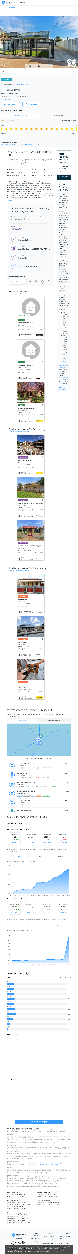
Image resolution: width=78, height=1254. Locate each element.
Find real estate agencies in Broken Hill (48, 1204)
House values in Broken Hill (15, 1206)
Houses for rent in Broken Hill (46, 1194)
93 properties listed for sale (64, 362)
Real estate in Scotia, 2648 (15, 1217)
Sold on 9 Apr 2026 (23, 358)
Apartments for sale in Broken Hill (17, 1196)
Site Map (35, 1242)
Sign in (20, 266)
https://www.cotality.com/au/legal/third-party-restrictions (43, 1164)
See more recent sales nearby (17, 294)
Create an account (48, 1237)
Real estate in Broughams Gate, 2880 (18, 1222)
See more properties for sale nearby (19, 431)
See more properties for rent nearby (19, 571)
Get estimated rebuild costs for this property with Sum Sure (20, 144)
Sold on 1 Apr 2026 (23, 401)
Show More (10, 200)
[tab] (17, 856)
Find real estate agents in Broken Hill (48, 1202)
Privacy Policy (51, 1251)
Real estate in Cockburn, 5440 (16, 1220)
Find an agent (35, 1238)
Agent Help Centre (48, 1243)
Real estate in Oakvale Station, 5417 (18, 1219)
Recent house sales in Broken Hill (17, 1202)
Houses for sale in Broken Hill (16, 1194)
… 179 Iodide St (12, 8)
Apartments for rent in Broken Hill (47, 1196)
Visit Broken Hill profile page (39, 1122)
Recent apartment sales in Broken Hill (18, 1204)
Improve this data (6, 99)
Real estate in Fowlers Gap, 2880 (17, 1215)
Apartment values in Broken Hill (16, 1208)
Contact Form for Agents (48, 1240)
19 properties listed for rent (64, 365)
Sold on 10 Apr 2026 (24, 315)
